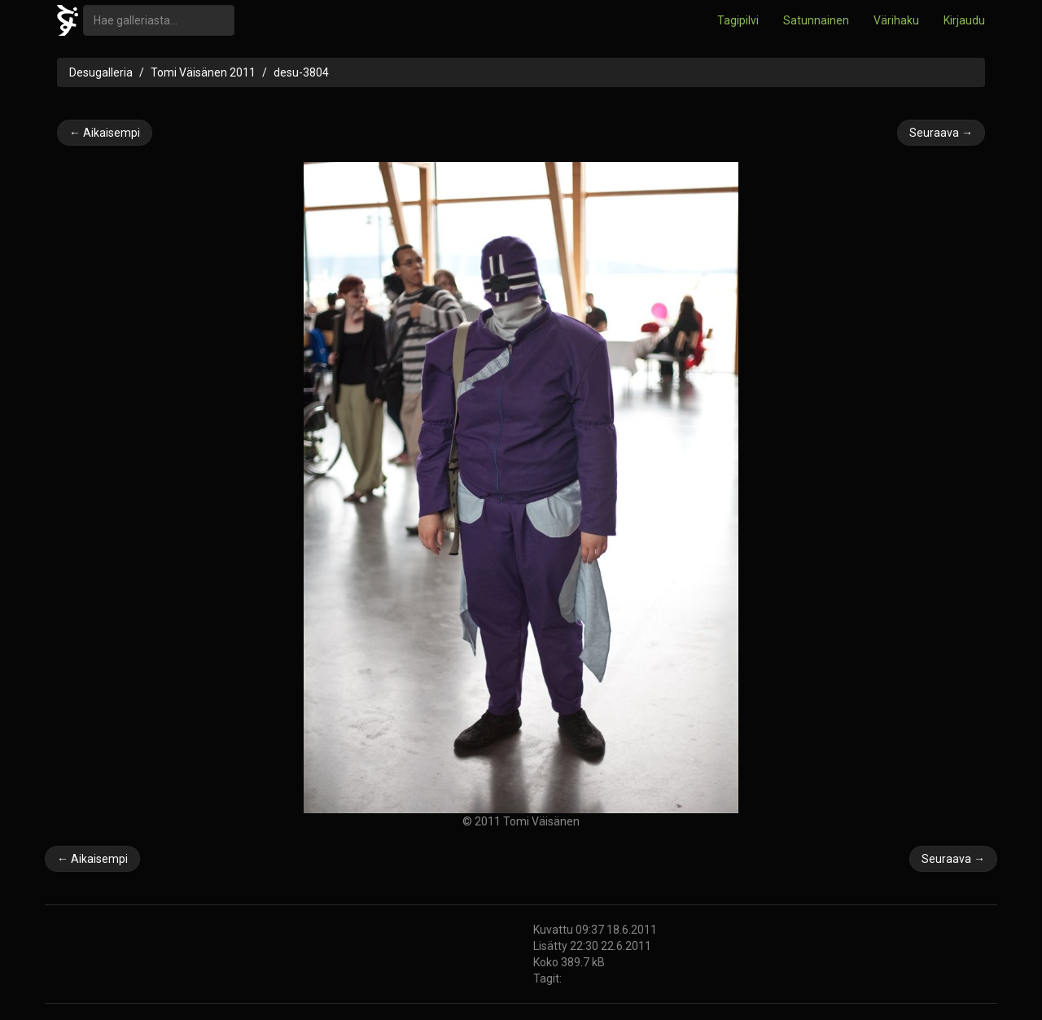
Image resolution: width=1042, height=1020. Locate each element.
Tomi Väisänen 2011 (203, 72)
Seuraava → (941, 132)
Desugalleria (101, 72)
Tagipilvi (738, 20)
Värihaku (896, 20)
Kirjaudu (964, 20)
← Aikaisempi (104, 132)
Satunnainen (816, 20)
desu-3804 (301, 72)
